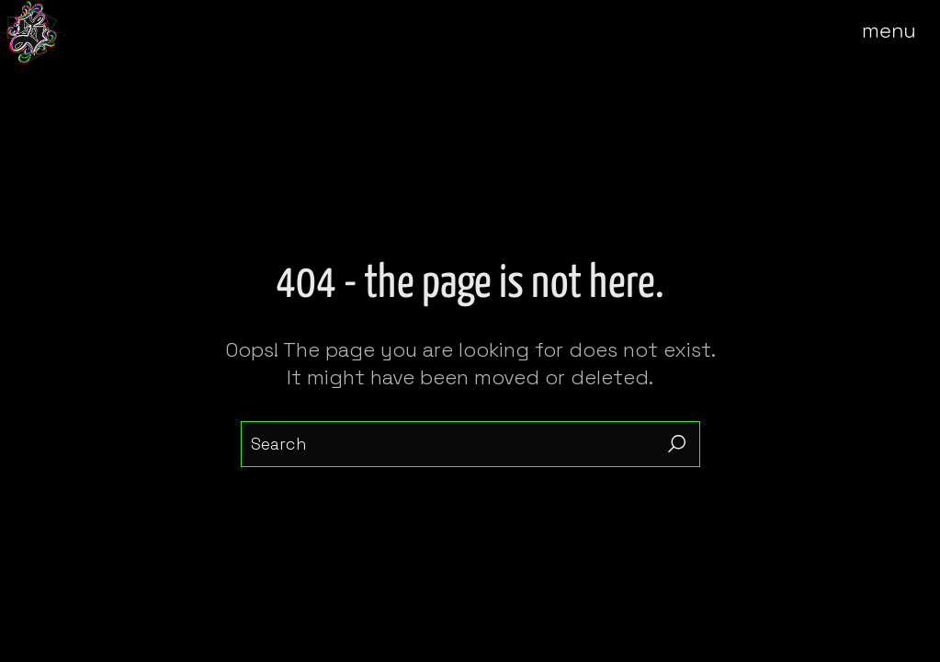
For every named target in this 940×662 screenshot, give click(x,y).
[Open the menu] (901, 32)
